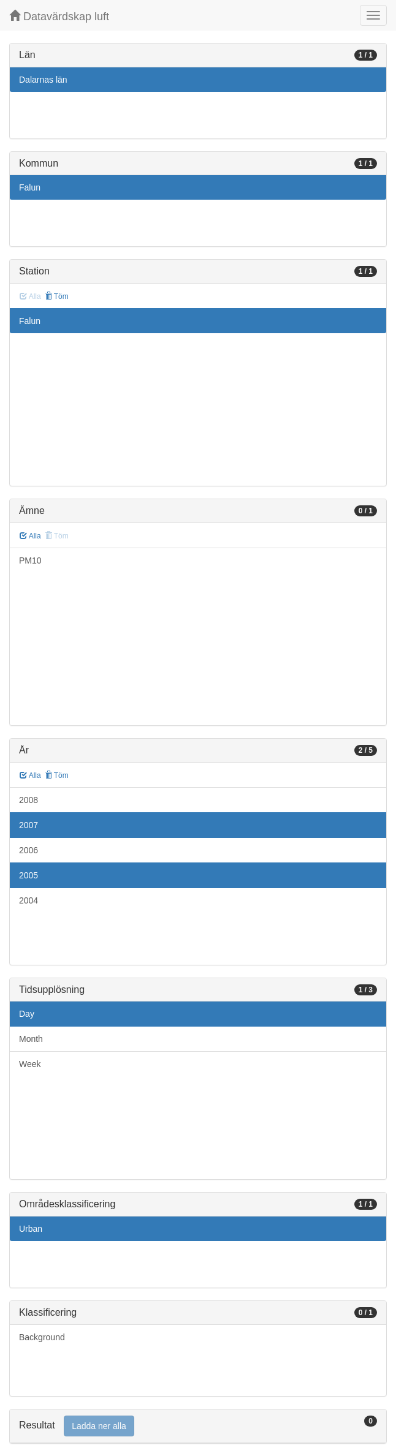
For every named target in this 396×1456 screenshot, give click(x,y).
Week (30, 1064)
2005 (28, 875)
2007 (28, 825)
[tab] (198, 1426)
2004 (28, 900)
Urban (30, 1229)
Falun (29, 187)
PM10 (30, 560)
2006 (28, 850)
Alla (30, 536)
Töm (57, 296)
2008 (28, 800)
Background (42, 1337)
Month (31, 1039)
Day (26, 1014)
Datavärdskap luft (59, 16)
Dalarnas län (43, 80)
